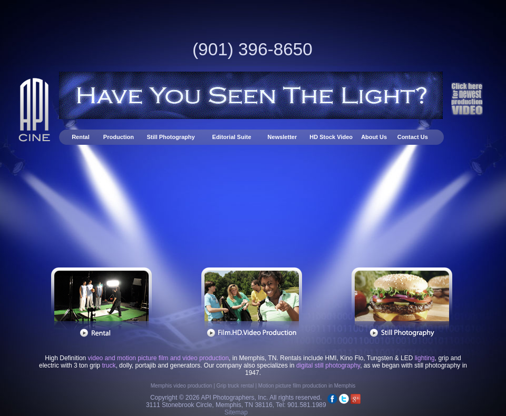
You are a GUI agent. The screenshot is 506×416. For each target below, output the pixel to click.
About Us (374, 137)
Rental (81, 137)
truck (108, 365)
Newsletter (283, 137)
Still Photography (172, 137)
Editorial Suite (231, 137)
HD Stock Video (331, 137)
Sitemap (236, 412)
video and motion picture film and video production (158, 358)
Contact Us (412, 137)
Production (118, 137)
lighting (425, 358)
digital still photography (328, 365)
